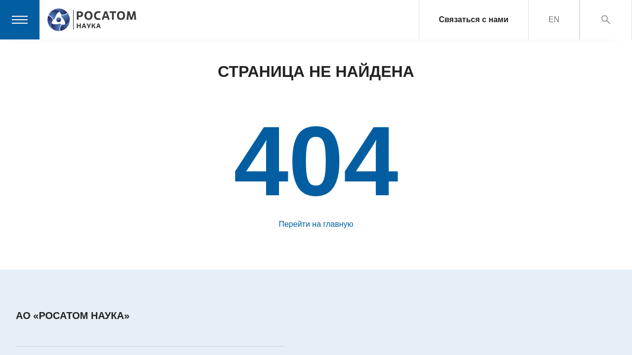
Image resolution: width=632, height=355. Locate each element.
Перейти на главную (315, 224)
